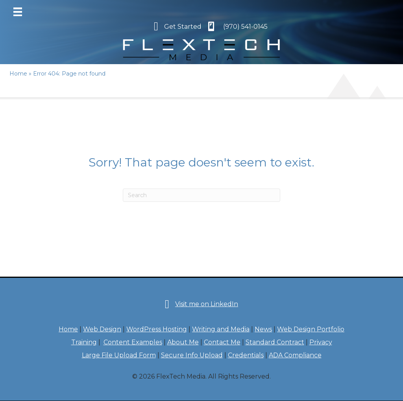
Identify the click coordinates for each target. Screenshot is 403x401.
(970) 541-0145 (245, 26)
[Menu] (18, 12)
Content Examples (133, 342)
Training (84, 342)
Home (68, 329)
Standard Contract (275, 342)
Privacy (320, 342)
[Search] (201, 195)
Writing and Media (221, 329)
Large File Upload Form (119, 355)
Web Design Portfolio (310, 329)
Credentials (246, 355)
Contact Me (222, 342)
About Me (183, 342)
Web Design (102, 329)
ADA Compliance (295, 355)
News (263, 329)
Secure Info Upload (192, 355)
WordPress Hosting (156, 329)
